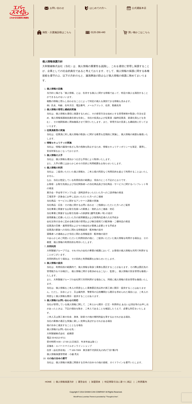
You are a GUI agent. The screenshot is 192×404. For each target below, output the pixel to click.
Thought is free (111, 397)
